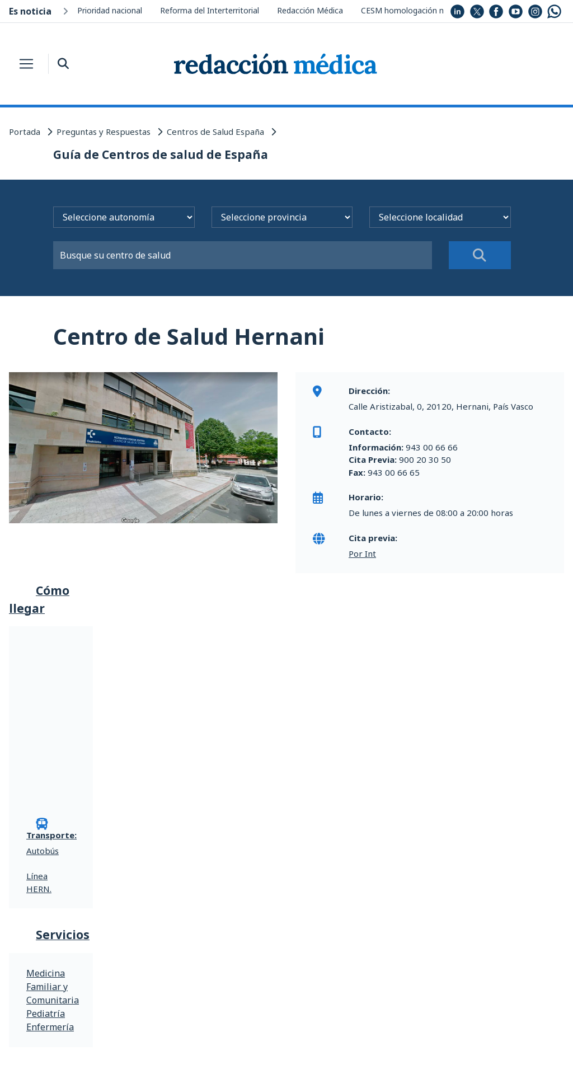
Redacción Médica (310, 10)
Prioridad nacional (109, 10)
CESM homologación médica (413, 10)
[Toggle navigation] (26, 64)
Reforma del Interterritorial (209, 10)
